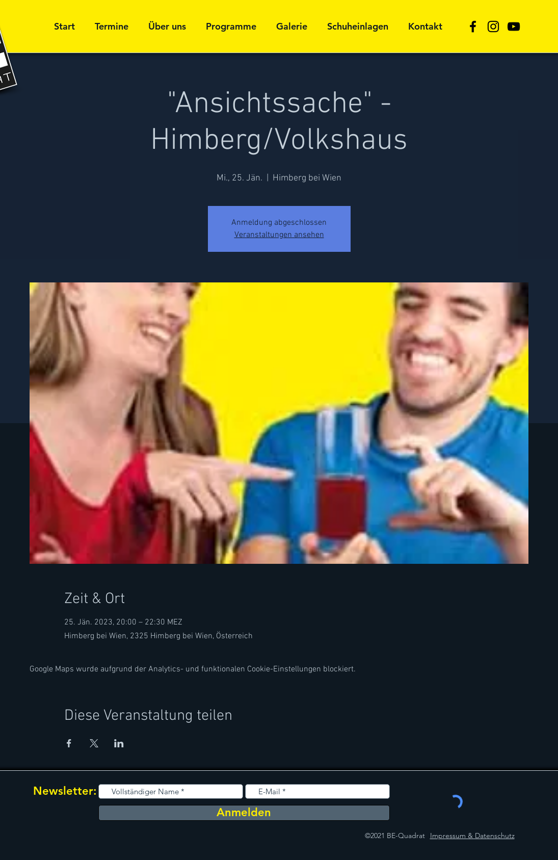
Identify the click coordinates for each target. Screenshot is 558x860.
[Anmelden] (244, 813)
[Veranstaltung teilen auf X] (94, 743)
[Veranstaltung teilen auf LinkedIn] (119, 743)
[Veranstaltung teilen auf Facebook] (69, 743)
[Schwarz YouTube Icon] (513, 26)
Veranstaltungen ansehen (279, 235)
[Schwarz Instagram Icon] (493, 26)
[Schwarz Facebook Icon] (473, 26)
